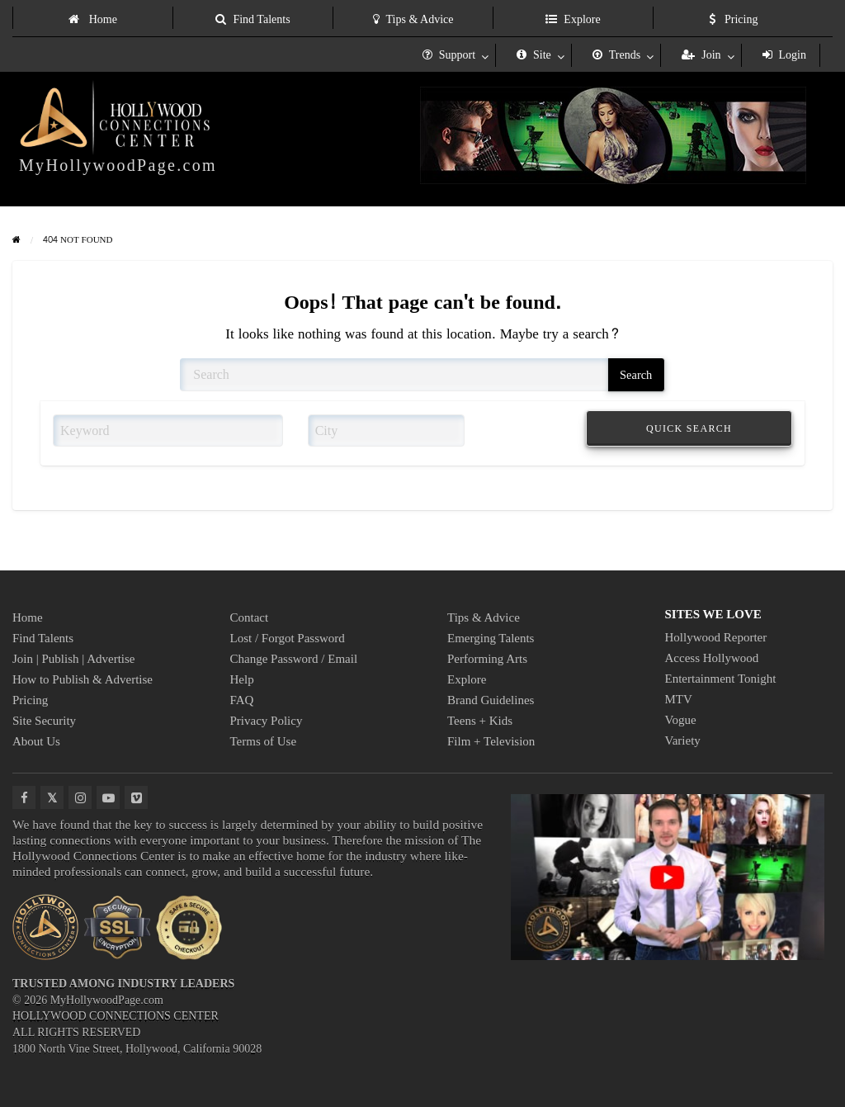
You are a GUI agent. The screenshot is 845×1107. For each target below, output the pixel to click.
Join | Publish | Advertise (73, 658)
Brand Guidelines (490, 700)
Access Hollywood (712, 658)
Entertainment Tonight (721, 678)
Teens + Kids (479, 720)
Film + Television (491, 741)
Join (701, 55)
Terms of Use (263, 741)
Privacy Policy (266, 720)
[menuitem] (92, 17)
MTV (678, 699)
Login (784, 55)
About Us (36, 741)
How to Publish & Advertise (82, 679)
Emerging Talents (490, 638)
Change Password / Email (294, 658)
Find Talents (252, 19)
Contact (249, 617)
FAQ (242, 700)
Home (92, 19)
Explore (572, 19)
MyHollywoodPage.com (118, 165)
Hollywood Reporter (716, 637)
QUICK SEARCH (689, 428)
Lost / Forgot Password (287, 638)
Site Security (44, 720)
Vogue (680, 719)
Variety (683, 740)
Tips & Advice (413, 19)
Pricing (733, 19)
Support (448, 55)
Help (242, 679)
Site (534, 55)
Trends (616, 55)
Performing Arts (487, 658)
